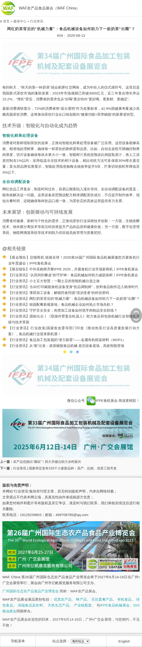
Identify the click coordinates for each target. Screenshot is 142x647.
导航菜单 (18, 641)
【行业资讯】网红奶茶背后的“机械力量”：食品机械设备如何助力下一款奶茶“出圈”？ (74, 299)
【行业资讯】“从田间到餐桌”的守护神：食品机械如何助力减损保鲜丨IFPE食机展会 (73, 275)
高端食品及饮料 (30, 605)
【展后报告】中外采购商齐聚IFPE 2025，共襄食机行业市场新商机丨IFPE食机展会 (73, 269)
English (124, 641)
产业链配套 (83, 605)
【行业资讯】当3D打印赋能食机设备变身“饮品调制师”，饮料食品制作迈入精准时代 (73, 287)
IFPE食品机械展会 (115, 605)
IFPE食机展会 (102, 401)
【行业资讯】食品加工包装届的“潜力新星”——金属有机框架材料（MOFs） (67, 340)
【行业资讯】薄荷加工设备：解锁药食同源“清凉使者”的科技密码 (58, 293)
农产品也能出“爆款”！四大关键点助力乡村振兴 (47, 462)
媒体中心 (20, 21)
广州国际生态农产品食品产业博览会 (30, 591)
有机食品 (124, 599)
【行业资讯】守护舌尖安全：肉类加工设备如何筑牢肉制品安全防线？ (62, 310)
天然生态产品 (58, 605)
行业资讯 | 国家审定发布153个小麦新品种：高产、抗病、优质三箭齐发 (65, 468)
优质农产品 (63, 599)
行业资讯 (36, 21)
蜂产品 (81, 599)
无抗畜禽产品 (102, 599)
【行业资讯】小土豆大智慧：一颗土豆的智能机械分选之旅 (54, 281)
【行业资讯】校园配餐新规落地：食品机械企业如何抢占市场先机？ (61, 304)
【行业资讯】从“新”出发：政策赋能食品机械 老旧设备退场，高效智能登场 (66, 346)
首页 (6, 21)
